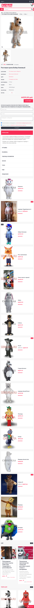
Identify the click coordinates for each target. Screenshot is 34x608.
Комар (19, 436)
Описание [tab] (5, 132)
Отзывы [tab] (4, 147)
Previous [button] (30, 543)
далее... (4, 576)
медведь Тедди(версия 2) (24, 209)
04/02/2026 (29, 581)
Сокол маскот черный (23, 277)
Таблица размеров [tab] (8, 156)
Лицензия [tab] (5, 174)
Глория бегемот (22, 368)
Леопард (20, 414)
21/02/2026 (12, 577)
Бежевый (11, 76)
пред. (21, 14)
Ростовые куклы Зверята (10, 12)
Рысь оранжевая (22, 254)
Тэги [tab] (3, 165)
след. (25, 14)
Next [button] (32, 543)
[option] (6, 56)
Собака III (20, 482)
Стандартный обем (13, 79)
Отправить (17, 127)
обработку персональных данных (18, 125)
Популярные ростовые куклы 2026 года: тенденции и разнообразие (7, 564)
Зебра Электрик (22, 232)
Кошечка (20, 186)
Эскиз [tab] (4, 161)
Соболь (20, 323)
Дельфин (20, 527)
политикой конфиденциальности (23, 123)
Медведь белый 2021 (23, 459)
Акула (19, 345)
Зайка (19, 300)
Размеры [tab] (4, 152)
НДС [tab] (3, 169)
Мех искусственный (13, 74)
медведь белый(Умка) (23, 391)
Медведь (20, 505)
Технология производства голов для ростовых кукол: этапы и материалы (24, 565)
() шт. (30, 606)
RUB (2, 1)
